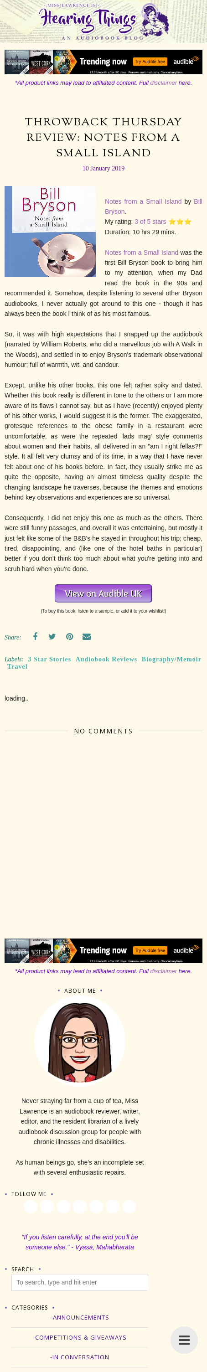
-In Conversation (79, 1357)
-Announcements (80, 1317)
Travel (17, 666)
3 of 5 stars (150, 221)
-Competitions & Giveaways (80, 1337)
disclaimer (163, 82)
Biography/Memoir (172, 659)
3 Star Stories (50, 659)
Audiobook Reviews (107, 659)
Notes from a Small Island (143, 201)
